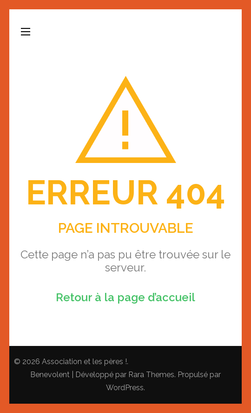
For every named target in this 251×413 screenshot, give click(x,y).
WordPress (125, 387)
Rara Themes (151, 374)
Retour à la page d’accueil (125, 297)
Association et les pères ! (84, 361)
